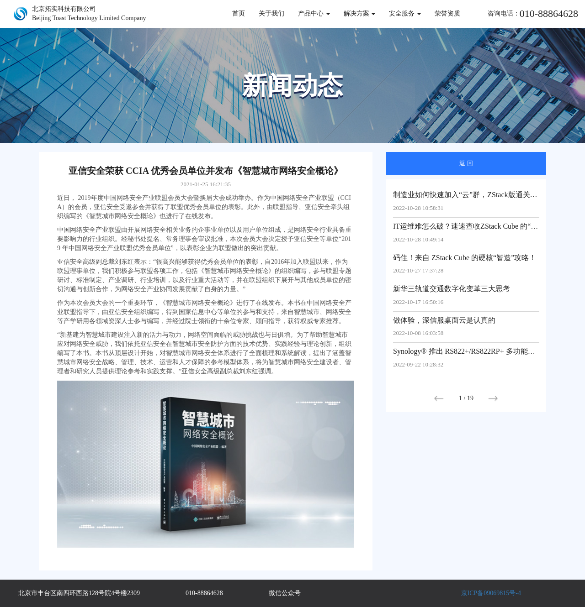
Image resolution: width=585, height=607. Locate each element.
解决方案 (360, 13)
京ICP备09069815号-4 (491, 593)
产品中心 (314, 13)
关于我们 (271, 13)
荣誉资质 (447, 13)
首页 (238, 13)
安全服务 (405, 13)
